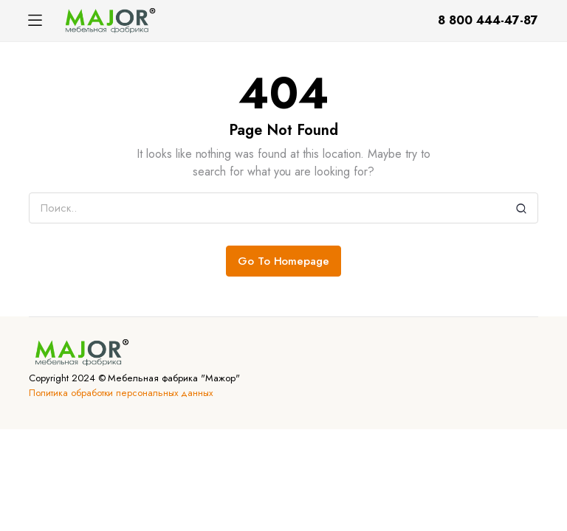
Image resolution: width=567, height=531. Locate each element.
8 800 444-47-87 (488, 20)
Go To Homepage (284, 261)
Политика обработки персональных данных (121, 393)
